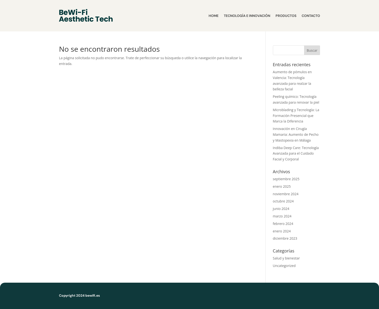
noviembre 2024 (286, 194)
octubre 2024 (283, 201)
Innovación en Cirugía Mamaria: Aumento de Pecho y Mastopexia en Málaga (296, 134)
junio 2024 (281, 208)
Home (214, 16)
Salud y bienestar (286, 258)
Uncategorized (284, 265)
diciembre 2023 (285, 238)
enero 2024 (282, 231)
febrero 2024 (283, 223)
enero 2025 (282, 186)
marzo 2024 (282, 216)
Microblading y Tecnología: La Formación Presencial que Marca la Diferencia (296, 116)
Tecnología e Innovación (247, 16)
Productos (286, 16)
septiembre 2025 (286, 179)
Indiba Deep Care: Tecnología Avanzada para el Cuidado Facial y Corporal (296, 153)
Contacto (311, 16)
